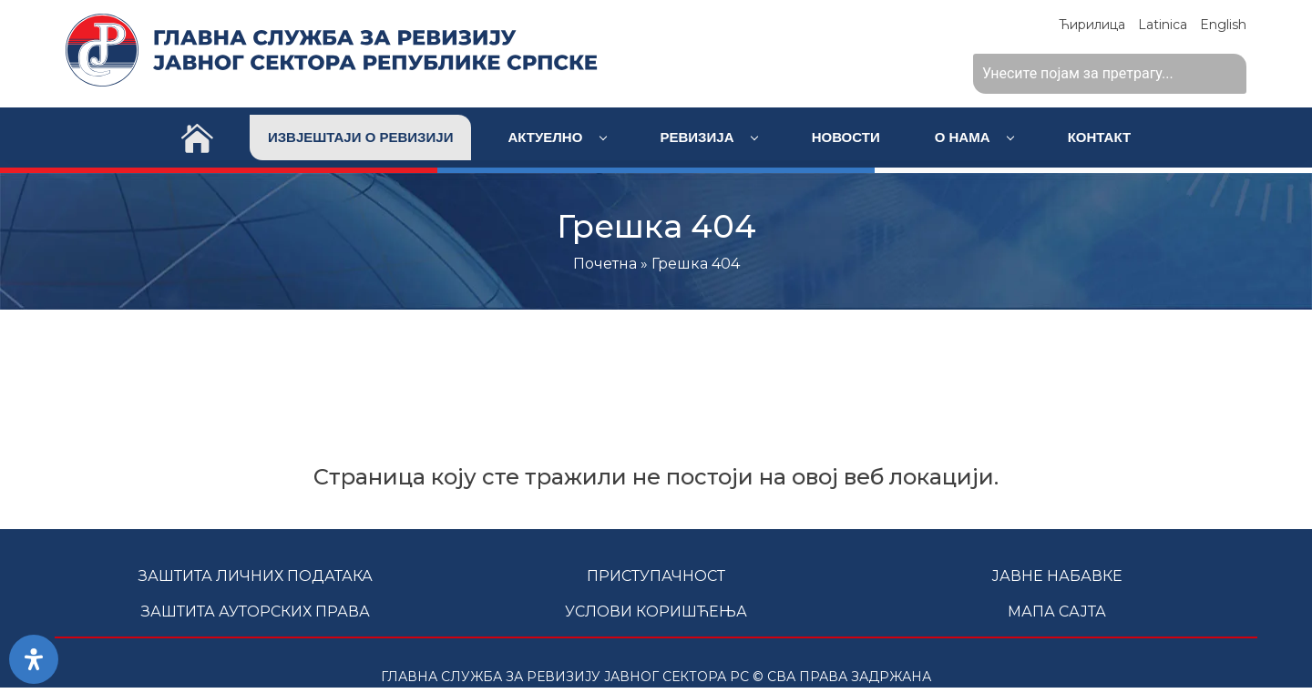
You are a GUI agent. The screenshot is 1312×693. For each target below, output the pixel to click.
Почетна (605, 263)
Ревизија (709, 137)
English (1223, 24)
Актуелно (556, 137)
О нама (974, 137)
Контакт (1099, 137)
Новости (846, 137)
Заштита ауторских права (255, 611)
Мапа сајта (1057, 611)
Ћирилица (1092, 24)
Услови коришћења (656, 611)
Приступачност (656, 576)
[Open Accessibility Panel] (33, 659)
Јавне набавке (1056, 576)
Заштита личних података (255, 576)
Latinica (1162, 24)
